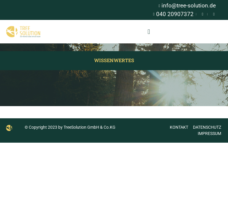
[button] (149, 32)
